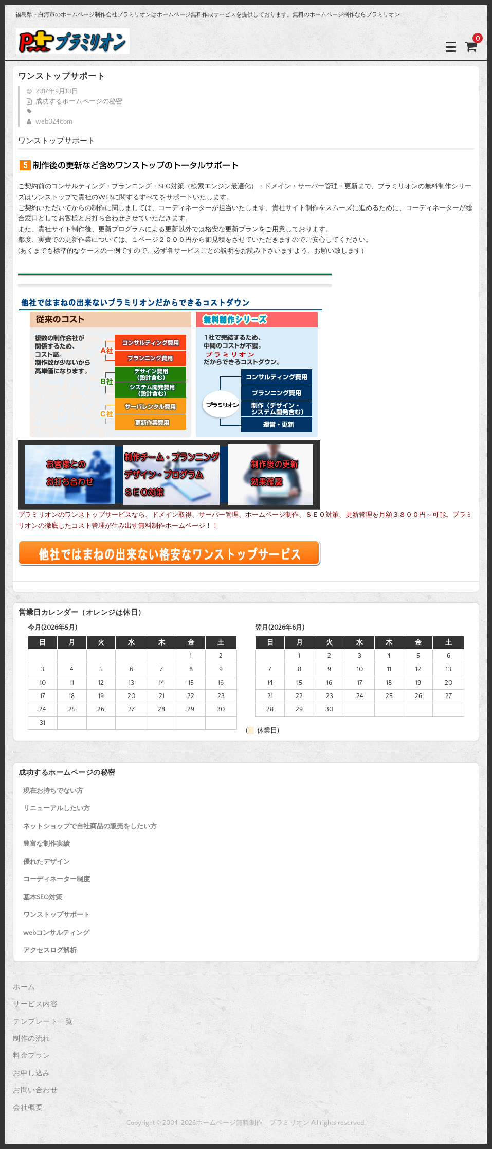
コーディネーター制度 (56, 879)
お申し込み (31, 1073)
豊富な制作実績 (46, 843)
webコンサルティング (56, 932)
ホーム (24, 987)
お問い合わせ (35, 1090)
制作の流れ (31, 1039)
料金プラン (31, 1056)
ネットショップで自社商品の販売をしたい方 (90, 826)
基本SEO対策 (42, 897)
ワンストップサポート (56, 914)
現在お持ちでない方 (53, 790)
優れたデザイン (46, 861)
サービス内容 (35, 1004)
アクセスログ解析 (50, 950)
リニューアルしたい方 (56, 808)
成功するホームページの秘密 (78, 101)
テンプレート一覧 (42, 1022)
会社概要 (28, 1108)
